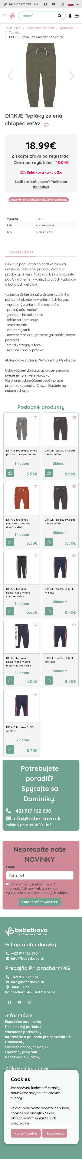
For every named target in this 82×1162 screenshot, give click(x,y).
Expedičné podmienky (23, 1022)
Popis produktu (21, 252)
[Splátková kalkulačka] (41, 172)
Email (10, 867)
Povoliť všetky (25, 1133)
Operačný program (21, 1052)
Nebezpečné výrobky (22, 1057)
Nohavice (67, 28)
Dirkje (39, 218)
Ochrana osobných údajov (27, 1047)
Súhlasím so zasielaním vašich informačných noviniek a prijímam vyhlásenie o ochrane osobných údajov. (37, 888)
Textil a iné (12, 28)
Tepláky (14, 33)
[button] (4, 15)
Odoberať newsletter (40, 902)
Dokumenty (14, 1042)
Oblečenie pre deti (40, 28)
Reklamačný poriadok (23, 1027)
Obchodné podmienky (23, 1032)
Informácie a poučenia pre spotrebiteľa (38, 1037)
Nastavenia (54, 1133)
